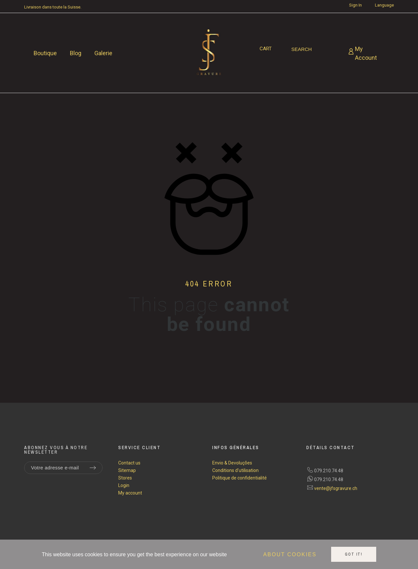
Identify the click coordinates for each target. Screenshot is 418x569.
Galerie (103, 53)
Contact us (129, 462)
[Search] (301, 49)
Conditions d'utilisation (235, 470)
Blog (75, 53)
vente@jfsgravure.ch (335, 488)
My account (130, 493)
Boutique (45, 53)
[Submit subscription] (92, 467)
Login (123, 485)
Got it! (353, 554)
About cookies (289, 554)
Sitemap (127, 470)
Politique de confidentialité (239, 477)
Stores (125, 477)
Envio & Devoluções (232, 462)
